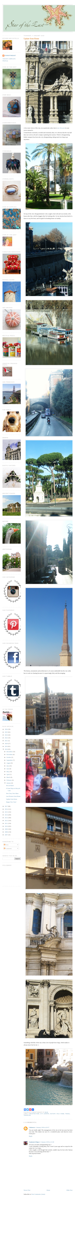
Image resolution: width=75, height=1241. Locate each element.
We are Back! (10, 785)
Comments (8, 848)
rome (62, 1113)
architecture (34, 1113)
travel (67, 1113)
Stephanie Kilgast (34, 1142)
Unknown (32, 1127)
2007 (6, 835)
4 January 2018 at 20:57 (42, 1127)
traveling (27, 1115)
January (8, 783)
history (52, 1113)
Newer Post (27, 1190)
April (8, 774)
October (8, 757)
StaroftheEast (10, 55)
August (8, 763)
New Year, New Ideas (12, 793)
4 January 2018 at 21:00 (47, 1142)
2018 (6, 749)
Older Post (69, 1190)
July (7, 766)
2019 (6, 746)
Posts (6, 845)
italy (58, 1113)
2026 (6, 729)
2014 (6, 815)
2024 (6, 735)
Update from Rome (31, 39)
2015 (6, 812)
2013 (6, 817)
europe (46, 1113)
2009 (6, 829)
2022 (6, 738)
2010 (6, 826)
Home (48, 1190)
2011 (6, 823)
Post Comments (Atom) (38, 1194)
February (9, 780)
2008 (6, 832)
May (7, 771)
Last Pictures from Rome (13, 796)
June (7, 769)
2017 (6, 806)
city (41, 1113)
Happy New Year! (11, 802)
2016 (6, 809)
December (9, 751)
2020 (6, 743)
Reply (30, 1136)
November (9, 754)
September (9, 760)
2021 (6, 740)
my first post (61, 128)
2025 (6, 732)
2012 (6, 820)
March (8, 777)
